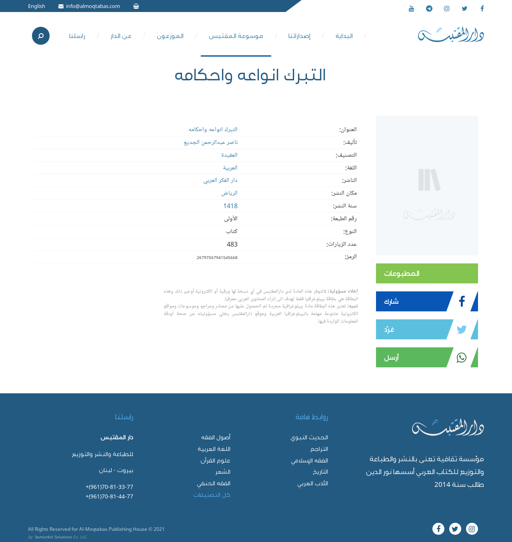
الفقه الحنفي (213, 483)
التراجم (319, 448)
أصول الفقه (215, 437)
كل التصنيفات (211, 494)
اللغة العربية (214, 448)
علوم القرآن (215, 460)
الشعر (222, 471)
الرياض (229, 193)
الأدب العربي (312, 483)
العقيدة (229, 155)
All (31, 529)
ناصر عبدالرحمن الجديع (211, 142)
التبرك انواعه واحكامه (213, 129)
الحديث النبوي (309, 437)
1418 (230, 205)
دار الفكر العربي (220, 180)
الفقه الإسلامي (309, 460)
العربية (230, 167)
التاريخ (320, 471)
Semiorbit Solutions (53, 537)
